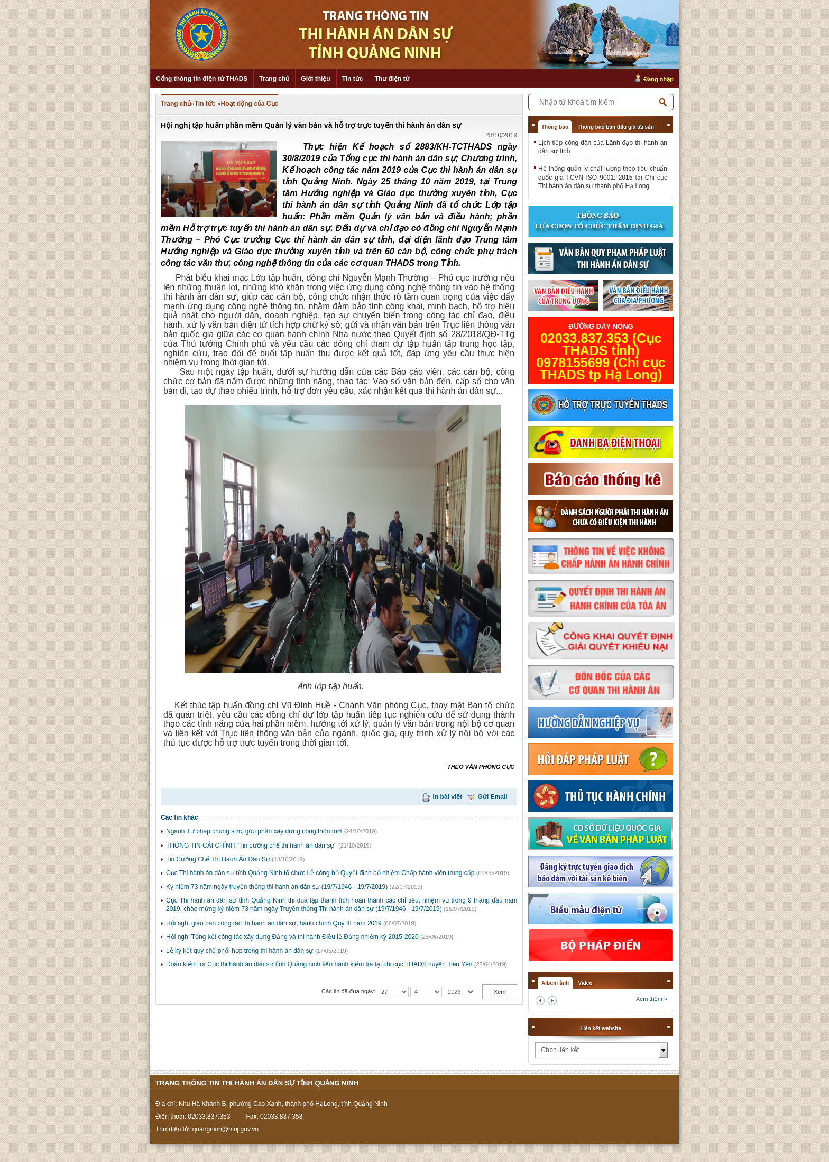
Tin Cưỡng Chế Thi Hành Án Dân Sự (218, 859)
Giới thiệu (315, 78)
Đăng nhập (658, 79)
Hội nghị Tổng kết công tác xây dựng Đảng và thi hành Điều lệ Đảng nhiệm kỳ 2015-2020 (292, 937)
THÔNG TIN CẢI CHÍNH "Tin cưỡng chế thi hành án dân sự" (251, 845)
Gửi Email (493, 797)
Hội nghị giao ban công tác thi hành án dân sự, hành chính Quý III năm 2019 (274, 923)
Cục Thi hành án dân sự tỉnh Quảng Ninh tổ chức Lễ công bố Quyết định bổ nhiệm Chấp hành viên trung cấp (320, 873)
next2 (552, 1000)
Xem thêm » (651, 999)
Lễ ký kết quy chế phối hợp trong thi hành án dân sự (240, 950)
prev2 (540, 1000)
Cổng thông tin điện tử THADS (201, 78)
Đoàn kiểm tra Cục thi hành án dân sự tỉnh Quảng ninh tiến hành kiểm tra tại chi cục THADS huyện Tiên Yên (319, 964)
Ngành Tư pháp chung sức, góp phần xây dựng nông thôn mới (254, 831)
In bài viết (448, 797)
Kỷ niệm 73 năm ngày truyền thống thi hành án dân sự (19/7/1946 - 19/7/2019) (277, 886)
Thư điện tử (391, 78)
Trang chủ (274, 78)
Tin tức (352, 78)
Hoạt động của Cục (250, 103)
